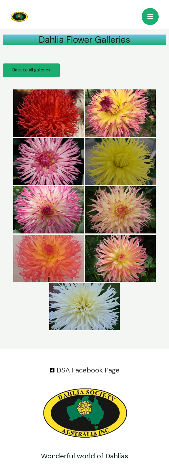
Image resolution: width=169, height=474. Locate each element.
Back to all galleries (31, 70)
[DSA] (84, 370)
